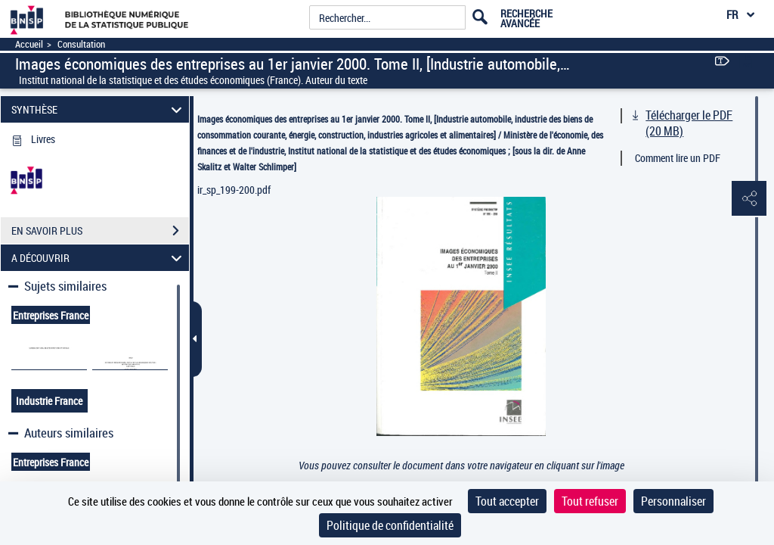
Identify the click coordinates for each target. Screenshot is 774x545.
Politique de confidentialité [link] (390, 525)
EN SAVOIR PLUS (100, 230)
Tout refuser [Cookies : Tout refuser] (590, 501)
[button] (747, 199)
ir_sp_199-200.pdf (234, 189)
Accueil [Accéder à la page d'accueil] (29, 44)
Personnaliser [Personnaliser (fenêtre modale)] (673, 501)
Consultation (81, 44)
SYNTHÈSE (99, 109)
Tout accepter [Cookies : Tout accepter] (507, 501)
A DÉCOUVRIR (99, 257)
